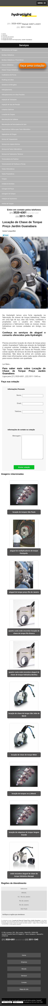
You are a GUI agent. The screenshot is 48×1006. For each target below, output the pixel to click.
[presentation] (19, 421)
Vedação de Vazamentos (9, 199)
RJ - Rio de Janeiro (24, 897)
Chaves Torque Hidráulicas (10, 70)
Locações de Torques (8, 114)
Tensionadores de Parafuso (10, 159)
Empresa (24, 962)
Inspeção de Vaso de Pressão (11, 104)
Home (24, 955)
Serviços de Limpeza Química (11, 144)
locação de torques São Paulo (24, 512)
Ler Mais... (6, 364)
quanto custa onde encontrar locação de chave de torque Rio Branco (24, 632)
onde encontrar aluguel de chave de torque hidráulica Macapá (24, 875)
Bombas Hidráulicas (8, 55)
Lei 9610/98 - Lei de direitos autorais (11, 924)
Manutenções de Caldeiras (10, 119)
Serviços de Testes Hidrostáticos (12, 149)
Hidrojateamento (7, 90)
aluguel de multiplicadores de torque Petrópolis (24, 552)
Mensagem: (27, 447)
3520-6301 (16, 23)
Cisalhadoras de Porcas (9, 75)
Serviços (24, 45)
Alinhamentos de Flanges (10, 50)
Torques (4, 179)
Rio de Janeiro (24, 901)
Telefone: (29, 411)
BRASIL (24, 893)
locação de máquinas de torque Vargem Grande (24, 833)
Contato (24, 982)
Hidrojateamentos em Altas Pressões (13, 94)
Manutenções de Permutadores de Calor (14, 124)
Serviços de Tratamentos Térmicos (12, 154)
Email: (30, 403)
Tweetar (5, 235)
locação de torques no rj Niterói (24, 794)
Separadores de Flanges (9, 134)
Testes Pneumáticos (8, 174)
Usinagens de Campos (9, 194)
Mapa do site (24, 989)
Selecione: (24, 889)
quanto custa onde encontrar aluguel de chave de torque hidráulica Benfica (24, 673)
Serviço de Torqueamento (10, 139)
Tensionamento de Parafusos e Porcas (14, 164)
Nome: (30, 395)
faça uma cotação (32, 65)
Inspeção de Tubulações (9, 99)
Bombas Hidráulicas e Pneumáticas (13, 60)
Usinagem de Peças (8, 189)
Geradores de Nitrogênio (9, 85)
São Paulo (24, 909)
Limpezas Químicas (8, 109)
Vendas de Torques (8, 203)
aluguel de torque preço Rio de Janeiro (24, 592)
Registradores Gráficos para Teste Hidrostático (16, 129)
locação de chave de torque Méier (24, 755)
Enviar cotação (24, 467)
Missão (24, 969)
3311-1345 (26, 27)
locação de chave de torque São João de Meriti (24, 714)
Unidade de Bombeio (8, 184)
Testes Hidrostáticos (8, 169)
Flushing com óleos (8, 80)
